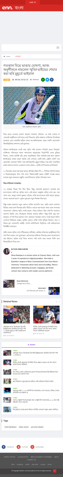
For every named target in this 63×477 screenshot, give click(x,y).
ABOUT (56, 457)
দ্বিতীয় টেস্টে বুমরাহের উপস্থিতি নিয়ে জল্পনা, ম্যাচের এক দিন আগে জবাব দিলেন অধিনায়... (34, 363)
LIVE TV (33, 2)
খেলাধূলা (6, 80)
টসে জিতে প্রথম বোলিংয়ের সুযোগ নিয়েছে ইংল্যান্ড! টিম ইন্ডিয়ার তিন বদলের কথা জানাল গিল (35, 373)
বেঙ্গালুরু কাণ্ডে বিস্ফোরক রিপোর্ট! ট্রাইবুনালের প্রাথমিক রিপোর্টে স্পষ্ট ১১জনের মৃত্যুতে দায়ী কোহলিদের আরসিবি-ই (14, 329)
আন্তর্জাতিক (20, 464)
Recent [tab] (31, 345)
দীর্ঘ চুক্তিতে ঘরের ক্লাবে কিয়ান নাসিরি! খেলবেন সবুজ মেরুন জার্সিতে (35, 409)
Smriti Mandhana (10, 427)
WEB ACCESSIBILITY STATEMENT (41, 457)
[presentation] (56, 301)
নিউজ (13, 464)
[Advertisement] (31, 28)
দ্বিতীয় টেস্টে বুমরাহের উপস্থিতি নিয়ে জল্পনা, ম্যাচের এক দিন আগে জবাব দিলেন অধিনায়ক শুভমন (45, 328)
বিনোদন (50, 464)
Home (7, 56)
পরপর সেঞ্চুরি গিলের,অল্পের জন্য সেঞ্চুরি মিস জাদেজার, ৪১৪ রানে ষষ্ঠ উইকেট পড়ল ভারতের (36, 401)
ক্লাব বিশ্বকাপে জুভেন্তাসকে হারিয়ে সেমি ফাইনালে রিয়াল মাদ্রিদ (33, 381)
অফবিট (27, 464)
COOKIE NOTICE (23, 457)
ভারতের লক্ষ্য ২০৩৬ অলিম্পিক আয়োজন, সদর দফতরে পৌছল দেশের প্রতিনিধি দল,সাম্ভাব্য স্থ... (36, 391)
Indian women (24, 427)
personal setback (37, 427)
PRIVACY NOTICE (9, 457)
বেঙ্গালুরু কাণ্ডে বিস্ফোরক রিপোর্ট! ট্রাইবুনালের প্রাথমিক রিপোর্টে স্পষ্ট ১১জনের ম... (35, 354)
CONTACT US (31, 460)
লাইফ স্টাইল (35, 464)
